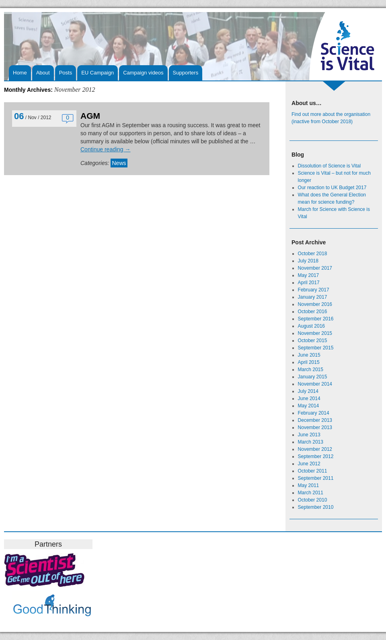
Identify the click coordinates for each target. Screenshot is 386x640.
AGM (90, 115)
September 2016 (316, 319)
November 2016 (315, 304)
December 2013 (315, 420)
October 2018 (312, 253)
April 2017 (309, 282)
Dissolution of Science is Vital (329, 166)
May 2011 (308, 485)
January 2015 (312, 377)
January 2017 (312, 297)
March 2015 (310, 369)
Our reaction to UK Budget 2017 (332, 187)
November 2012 (315, 449)
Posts (65, 73)
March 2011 (310, 492)
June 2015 (309, 355)
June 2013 (309, 435)
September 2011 (316, 478)
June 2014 (309, 398)
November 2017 (315, 268)
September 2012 (316, 456)
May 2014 (308, 406)
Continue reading (105, 149)
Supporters (186, 73)
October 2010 (312, 500)
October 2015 (312, 340)
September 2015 (316, 348)
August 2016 (311, 326)
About (43, 73)
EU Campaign (97, 73)
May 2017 (308, 275)
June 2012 (309, 464)
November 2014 (315, 384)
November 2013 (315, 427)
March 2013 (310, 442)
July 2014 (308, 391)
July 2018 (308, 261)
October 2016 (312, 311)
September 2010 (316, 507)
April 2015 (309, 362)
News (119, 163)
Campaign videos (143, 73)
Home (20, 73)
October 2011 (312, 471)
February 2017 (313, 290)
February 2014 (313, 413)
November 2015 (315, 333)
